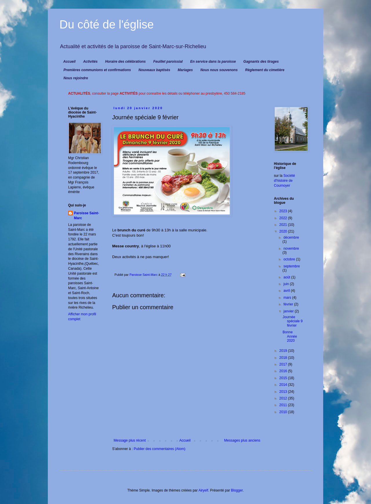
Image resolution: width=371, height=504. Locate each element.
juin (286, 284)
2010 (283, 412)
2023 (283, 211)
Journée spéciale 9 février (293, 321)
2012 (283, 398)
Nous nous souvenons (219, 70)
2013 (283, 392)
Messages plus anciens (242, 440)
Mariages (185, 70)
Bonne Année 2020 (290, 336)
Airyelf (203, 490)
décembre (291, 237)
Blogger (237, 490)
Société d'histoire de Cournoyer (284, 181)
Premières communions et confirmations (97, 70)
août (287, 277)
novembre (291, 248)
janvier (289, 311)
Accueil (69, 62)
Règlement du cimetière (264, 70)
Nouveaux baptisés (154, 70)
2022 (283, 218)
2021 (283, 225)
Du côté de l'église (106, 24)
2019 (283, 351)
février (288, 304)
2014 (283, 385)
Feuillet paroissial (168, 62)
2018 (283, 358)
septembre (291, 266)
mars (287, 298)
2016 (283, 371)
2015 (283, 378)
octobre (289, 259)
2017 (283, 364)
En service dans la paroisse (213, 62)
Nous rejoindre (75, 78)
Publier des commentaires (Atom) (159, 449)
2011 (283, 405)
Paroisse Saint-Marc (86, 215)
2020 (283, 231)
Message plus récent (130, 440)
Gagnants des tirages (261, 62)
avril (287, 291)
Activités (90, 62)
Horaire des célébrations (125, 62)
